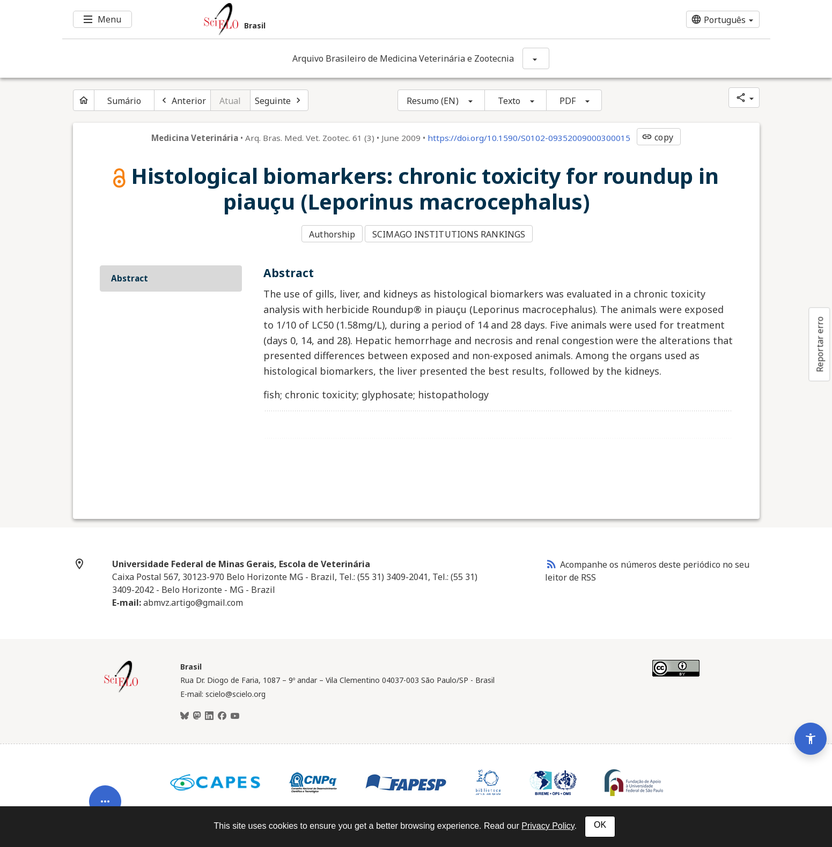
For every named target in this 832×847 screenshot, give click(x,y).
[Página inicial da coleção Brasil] (121, 687)
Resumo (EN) (433, 101)
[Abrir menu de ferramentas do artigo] (105, 763)
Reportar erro (820, 344)
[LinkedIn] (209, 711)
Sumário (124, 101)
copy (657, 137)
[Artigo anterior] (182, 100)
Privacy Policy (547, 825)
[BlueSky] (184, 711)
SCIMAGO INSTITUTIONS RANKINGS (451, 232)
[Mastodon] (197, 711)
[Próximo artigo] (279, 100)
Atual (230, 101)
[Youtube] (235, 711)
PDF (567, 101)
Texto (509, 101)
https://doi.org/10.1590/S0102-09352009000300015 (529, 137)
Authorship (332, 232)
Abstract (129, 274)
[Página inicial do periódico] (83, 100)
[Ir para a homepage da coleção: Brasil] (357, 19)
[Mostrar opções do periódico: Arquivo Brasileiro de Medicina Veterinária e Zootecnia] (535, 58)
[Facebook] (222, 711)
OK (600, 824)
